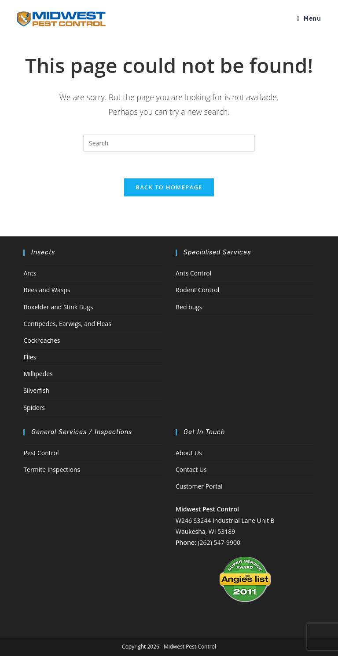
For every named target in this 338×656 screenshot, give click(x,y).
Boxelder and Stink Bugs (58, 307)
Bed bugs (189, 307)
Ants (29, 273)
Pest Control (41, 453)
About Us (189, 453)
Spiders (34, 407)
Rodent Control (197, 290)
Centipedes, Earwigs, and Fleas (67, 323)
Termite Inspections (51, 469)
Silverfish (36, 390)
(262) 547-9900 (219, 542)
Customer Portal (199, 486)
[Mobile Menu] (309, 18)
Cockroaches (41, 340)
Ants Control (193, 273)
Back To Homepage (169, 187)
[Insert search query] (169, 143)
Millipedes (37, 374)
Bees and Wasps (46, 290)
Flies (29, 357)
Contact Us (191, 469)
